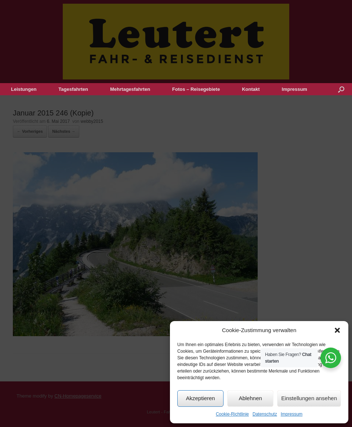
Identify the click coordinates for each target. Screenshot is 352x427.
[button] (337, 330)
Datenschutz (265, 414)
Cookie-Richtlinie (232, 414)
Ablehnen (250, 398)
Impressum (291, 414)
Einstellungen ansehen (309, 398)
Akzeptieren (200, 398)
